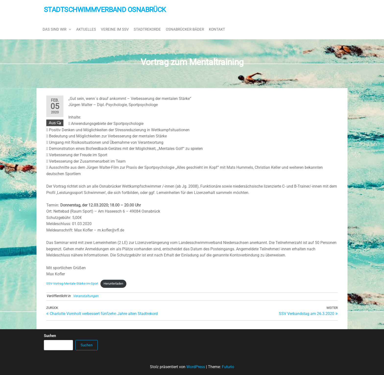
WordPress (195, 366)
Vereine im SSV (115, 29)
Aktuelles (86, 29)
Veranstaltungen (85, 296)
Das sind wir (54, 29)
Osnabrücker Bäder (185, 29)
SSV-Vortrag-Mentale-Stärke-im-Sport (72, 283)
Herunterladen (113, 283)
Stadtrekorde (147, 29)
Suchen (50, 336)
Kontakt (217, 29)
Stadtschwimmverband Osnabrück (105, 10)
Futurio (228, 366)
